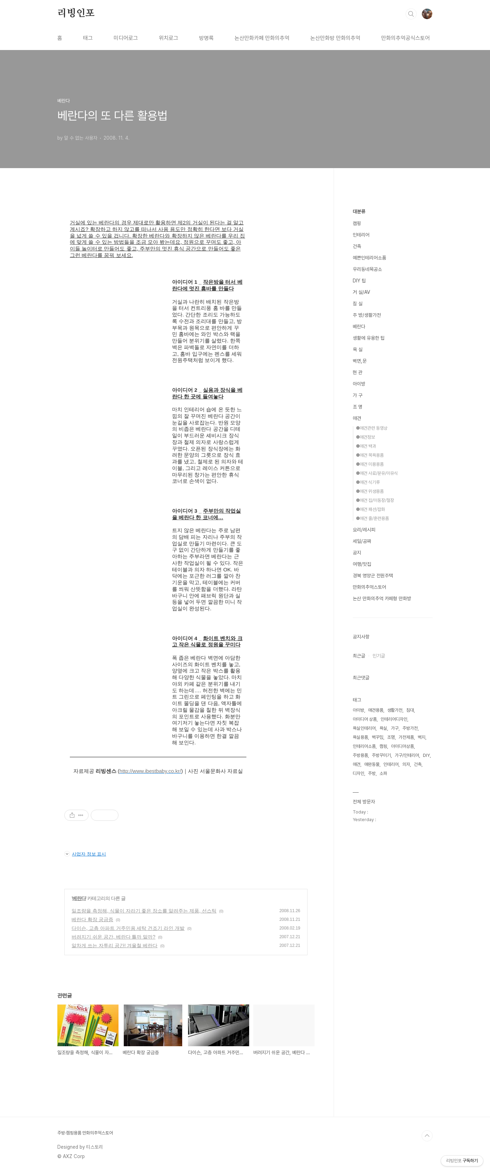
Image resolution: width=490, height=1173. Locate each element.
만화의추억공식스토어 (405, 38)
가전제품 (406, 737)
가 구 (357, 395)
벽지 (421, 737)
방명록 (206, 38)
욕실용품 (360, 737)
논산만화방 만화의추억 (335, 38)
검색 (411, 14)
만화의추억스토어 (369, 587)
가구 (395, 728)
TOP (427, 1135)
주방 (372, 773)
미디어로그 (126, 38)
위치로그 (168, 38)
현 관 (357, 372)
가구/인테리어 (407, 755)
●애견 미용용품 (370, 464)
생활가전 (394, 710)
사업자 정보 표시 (85, 854)
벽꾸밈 (377, 737)
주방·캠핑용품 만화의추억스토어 (85, 1132)
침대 (410, 710)
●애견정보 (365, 437)
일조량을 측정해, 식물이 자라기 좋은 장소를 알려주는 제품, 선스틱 (144, 911)
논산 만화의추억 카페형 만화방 (382, 598)
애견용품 (375, 710)
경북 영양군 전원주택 (373, 575)
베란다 (79, 898)
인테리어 (361, 235)
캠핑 (357, 223)
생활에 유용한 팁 (369, 338)
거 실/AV (361, 292)
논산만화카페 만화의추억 (262, 38)
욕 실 (357, 349)
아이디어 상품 (365, 719)
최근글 (359, 656)
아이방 (359, 384)
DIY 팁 (359, 280)
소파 (383, 773)
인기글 (379, 656)
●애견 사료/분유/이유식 (377, 473)
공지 (357, 552)
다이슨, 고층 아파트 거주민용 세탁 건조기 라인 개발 (128, 928)
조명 (391, 737)
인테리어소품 (364, 746)
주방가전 (410, 728)
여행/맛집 (362, 564)
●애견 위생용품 (370, 491)
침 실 (357, 303)
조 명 (357, 407)
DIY (426, 755)
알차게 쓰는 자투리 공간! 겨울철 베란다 (114, 945)
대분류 (359, 211)
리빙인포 (76, 13)
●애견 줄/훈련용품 (372, 518)
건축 (357, 246)
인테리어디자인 (394, 719)
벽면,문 (360, 361)
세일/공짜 (362, 541)
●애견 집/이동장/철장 (375, 500)
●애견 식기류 (368, 482)
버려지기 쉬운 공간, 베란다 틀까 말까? (113, 937)
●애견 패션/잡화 (370, 509)
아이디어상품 (402, 746)
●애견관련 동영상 (371, 428)
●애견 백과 (366, 446)
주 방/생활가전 (367, 315)
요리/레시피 (364, 529)
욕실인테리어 (364, 728)
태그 (88, 38)
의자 (406, 764)
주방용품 (360, 755)
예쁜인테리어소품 (369, 258)
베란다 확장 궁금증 (92, 919)
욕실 (383, 728)
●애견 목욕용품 (370, 455)
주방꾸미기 (381, 755)
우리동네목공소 (367, 269)
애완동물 (371, 764)
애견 (357, 418)
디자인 (358, 773)
